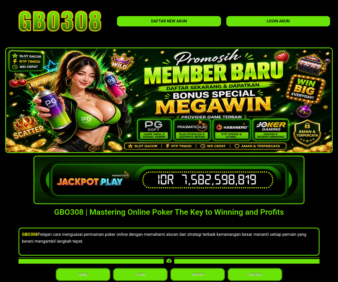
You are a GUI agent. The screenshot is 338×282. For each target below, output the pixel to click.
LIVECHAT (255, 274)
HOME (83, 274)
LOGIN (140, 274)
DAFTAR (198, 274)
